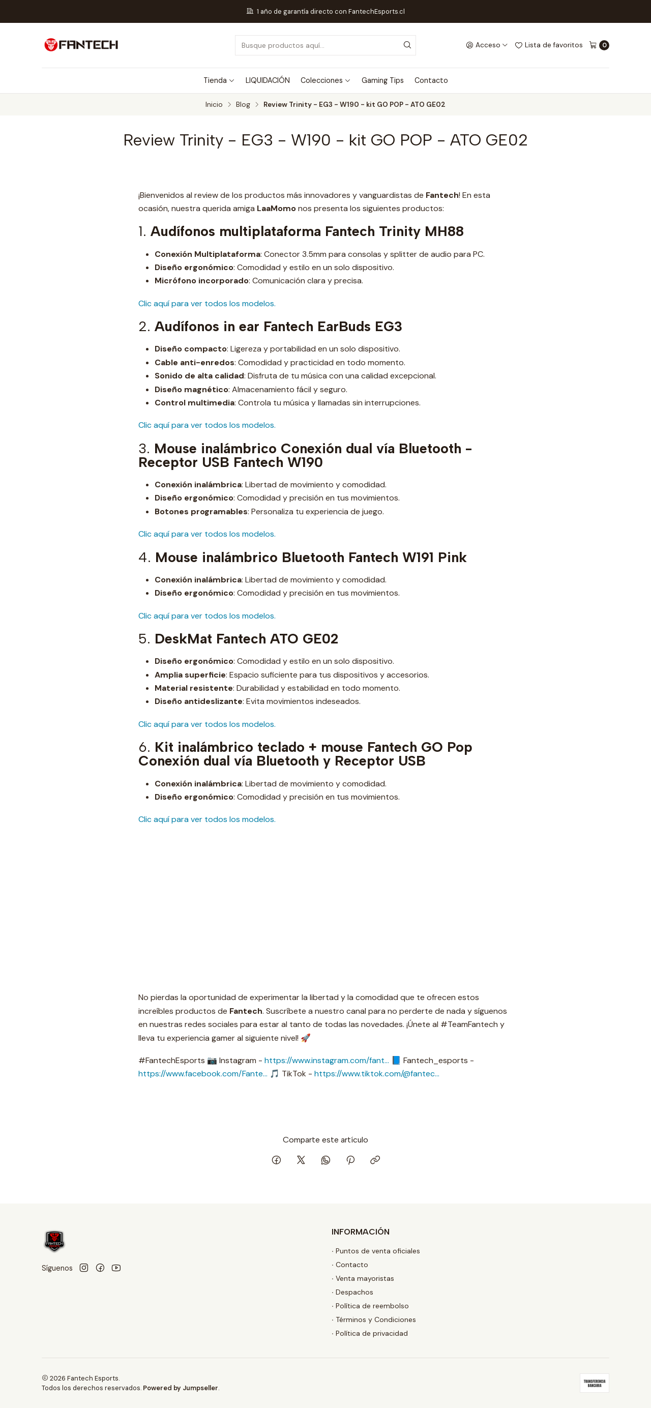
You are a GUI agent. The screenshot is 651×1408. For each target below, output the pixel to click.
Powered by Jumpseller (180, 1388)
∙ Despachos (352, 1292)
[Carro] (599, 45)
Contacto (431, 80)
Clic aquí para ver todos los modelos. (207, 303)
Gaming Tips (383, 80)
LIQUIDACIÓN (268, 80)
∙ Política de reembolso (370, 1305)
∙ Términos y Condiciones (374, 1319)
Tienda (219, 80)
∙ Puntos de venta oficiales (376, 1250)
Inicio (214, 104)
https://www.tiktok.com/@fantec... (376, 1073)
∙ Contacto (350, 1264)
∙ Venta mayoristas (363, 1278)
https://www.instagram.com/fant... (326, 1060)
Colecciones (326, 80)
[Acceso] (487, 45)
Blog (243, 104)
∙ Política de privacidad (370, 1333)
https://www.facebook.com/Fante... (203, 1073)
